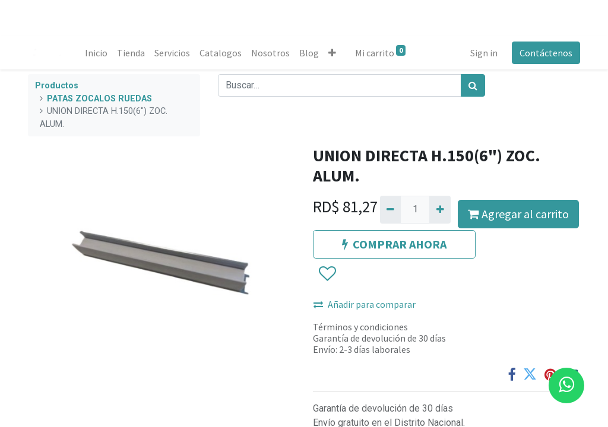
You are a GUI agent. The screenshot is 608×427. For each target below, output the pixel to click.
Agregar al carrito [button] (518, 213)
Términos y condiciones (360, 327)
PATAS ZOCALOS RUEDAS (99, 99)
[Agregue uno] (439, 209)
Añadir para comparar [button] (365, 304)
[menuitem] (96, 53)
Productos (56, 86)
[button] (332, 53)
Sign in (484, 53)
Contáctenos (546, 53)
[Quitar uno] (390, 209)
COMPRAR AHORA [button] (394, 244)
